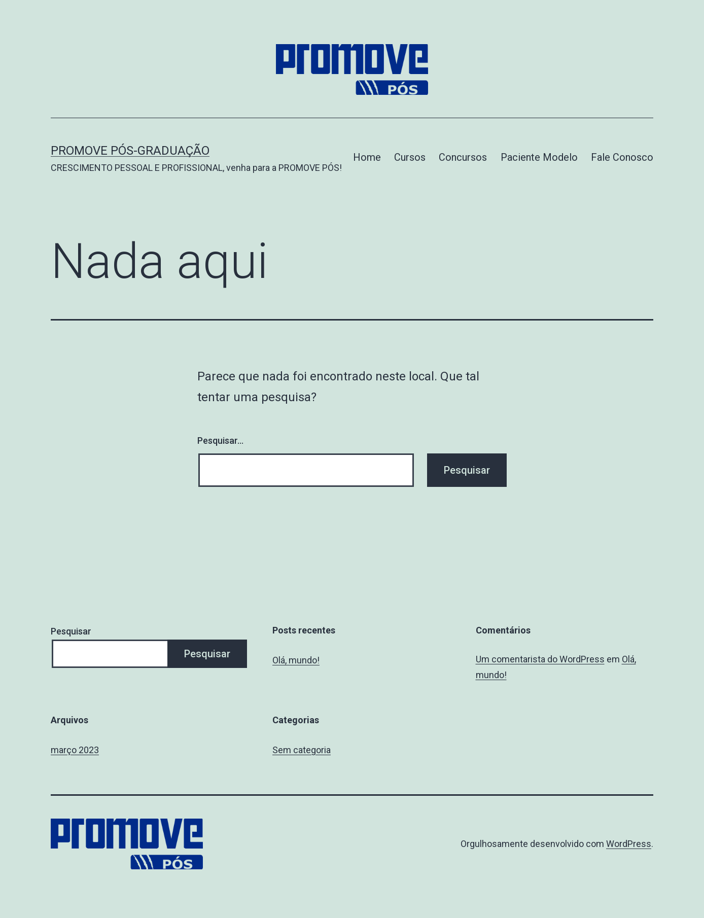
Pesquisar (71, 631)
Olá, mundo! (296, 660)
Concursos (463, 157)
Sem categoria (301, 750)
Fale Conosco (622, 157)
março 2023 (75, 750)
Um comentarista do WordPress (540, 659)
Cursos (410, 157)
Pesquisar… (220, 440)
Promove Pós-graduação (130, 151)
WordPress (628, 843)
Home (367, 157)
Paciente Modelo (539, 157)
